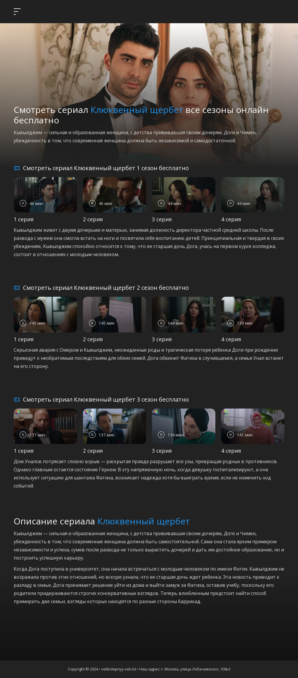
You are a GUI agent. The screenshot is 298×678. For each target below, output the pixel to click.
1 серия (23, 219)
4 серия (231, 219)
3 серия (162, 219)
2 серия (93, 219)
